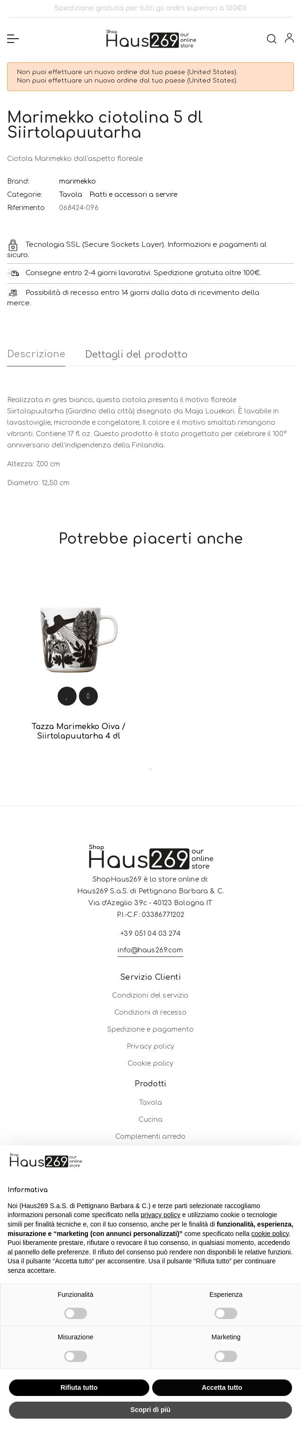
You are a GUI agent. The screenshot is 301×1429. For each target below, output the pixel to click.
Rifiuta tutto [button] (79, 1387)
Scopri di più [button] (150, 1409)
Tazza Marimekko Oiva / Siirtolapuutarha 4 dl (79, 731)
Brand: (18, 181)
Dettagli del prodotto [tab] (136, 354)
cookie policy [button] (270, 1233)
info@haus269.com (150, 1027)
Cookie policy (151, 1128)
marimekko (77, 181)
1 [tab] (150, 769)
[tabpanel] (79, 664)
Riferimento (26, 207)
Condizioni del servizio (150, 1060)
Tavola (70, 194)
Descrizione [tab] (36, 354)
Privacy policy (150, 1111)
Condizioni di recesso (150, 1077)
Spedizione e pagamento (150, 1094)
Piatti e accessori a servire (133, 194)
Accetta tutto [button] (222, 1387)
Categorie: (24, 194)
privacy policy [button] (161, 1215)
